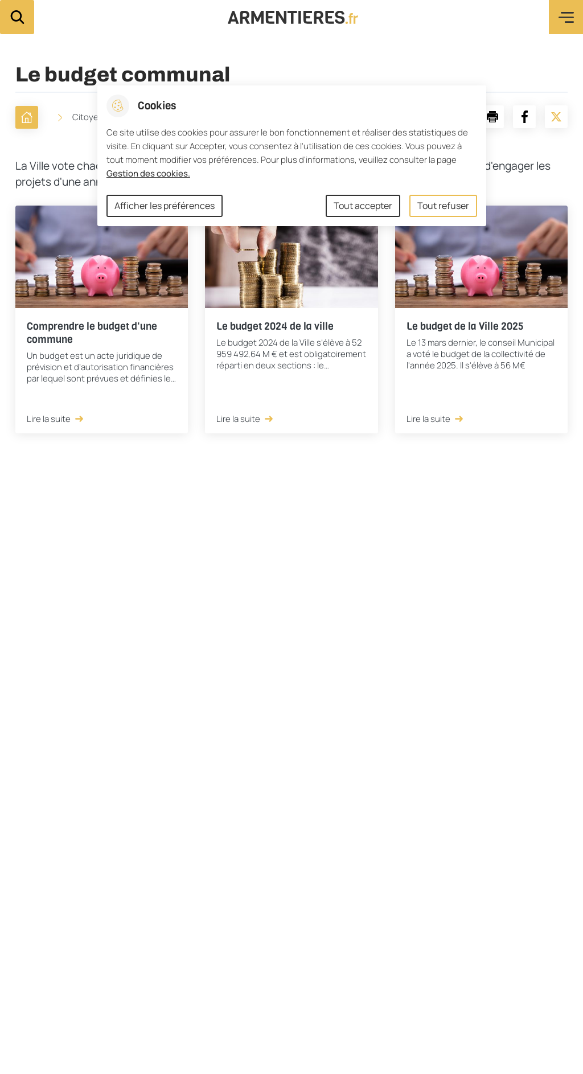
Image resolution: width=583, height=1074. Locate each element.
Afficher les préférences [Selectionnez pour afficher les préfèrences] (164, 205)
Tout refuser (443, 205)
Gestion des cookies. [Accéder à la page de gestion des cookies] (148, 173)
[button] (492, 116)
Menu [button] (566, 17)
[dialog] (291, 155)
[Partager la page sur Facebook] (524, 116)
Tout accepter (363, 205)
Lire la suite (56, 419)
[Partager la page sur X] (556, 116)
